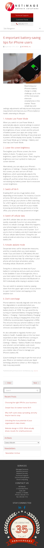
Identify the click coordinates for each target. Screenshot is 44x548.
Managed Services (22, 469)
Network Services (22, 471)
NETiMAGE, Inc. (26, 47)
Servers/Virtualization (22, 477)
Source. (36, 371)
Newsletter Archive (13, 453)
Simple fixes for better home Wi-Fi (18, 407)
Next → (36, 383)
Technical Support (22, 15)
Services (22, 465)
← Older (8, 383)
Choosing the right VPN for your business (21, 402)
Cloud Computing (22, 479)
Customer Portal (22, 20)
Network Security (22, 473)
